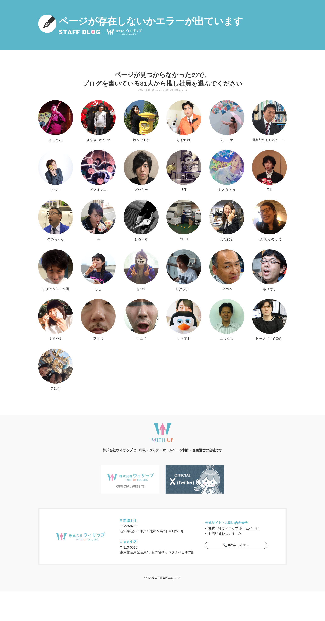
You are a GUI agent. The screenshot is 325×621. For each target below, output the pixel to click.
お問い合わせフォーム (224, 533)
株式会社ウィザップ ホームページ (233, 528)
